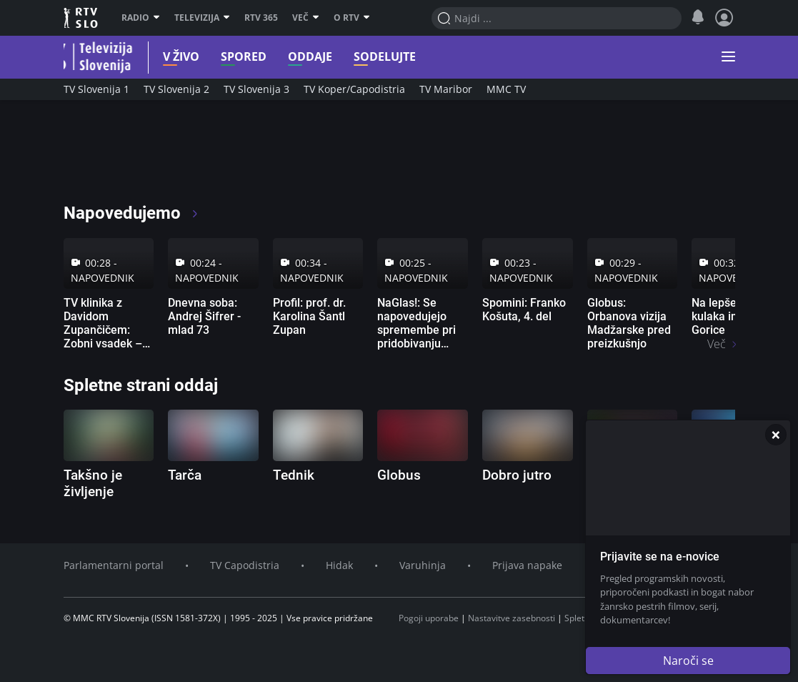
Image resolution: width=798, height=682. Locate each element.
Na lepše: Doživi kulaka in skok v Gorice (732, 316)
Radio (140, 18)
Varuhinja (422, 565)
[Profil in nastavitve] (724, 18)
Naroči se (688, 660)
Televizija (202, 18)
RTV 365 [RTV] (261, 18)
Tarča (184, 475)
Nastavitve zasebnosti (511, 618)
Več (305, 18)
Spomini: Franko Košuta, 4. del (524, 309)
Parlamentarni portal (114, 565)
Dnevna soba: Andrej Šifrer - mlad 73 (204, 316)
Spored (230, 57)
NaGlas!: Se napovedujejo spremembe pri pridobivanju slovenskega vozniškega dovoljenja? (416, 344)
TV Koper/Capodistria (354, 89)
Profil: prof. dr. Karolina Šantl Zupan (309, 316)
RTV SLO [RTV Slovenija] (82, 18)
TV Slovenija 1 (96, 89)
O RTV (352, 18)
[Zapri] (776, 434)
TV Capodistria (244, 565)
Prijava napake (527, 565)
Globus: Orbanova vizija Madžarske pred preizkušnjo (629, 323)
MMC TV (506, 89)
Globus (399, 475)
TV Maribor (445, 89)
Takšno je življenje (93, 483)
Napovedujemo (132, 213)
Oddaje (296, 57)
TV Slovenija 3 (256, 89)
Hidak (339, 565)
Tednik (293, 475)
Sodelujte (371, 57)
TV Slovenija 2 (176, 89)
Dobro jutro (517, 475)
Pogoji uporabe (429, 618)
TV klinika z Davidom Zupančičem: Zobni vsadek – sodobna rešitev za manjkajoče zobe (105, 344)
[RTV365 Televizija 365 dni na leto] (156, 157)
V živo (167, 57)
